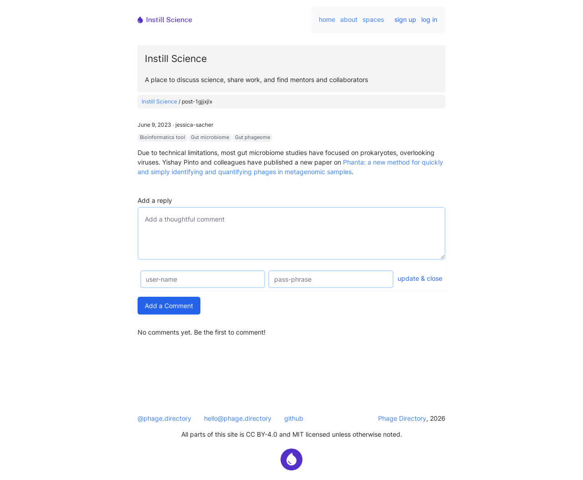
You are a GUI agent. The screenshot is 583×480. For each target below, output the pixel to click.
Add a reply (155, 200)
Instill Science (159, 101)
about (349, 19)
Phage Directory (402, 418)
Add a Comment (169, 306)
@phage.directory (164, 418)
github (293, 418)
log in (429, 19)
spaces (373, 19)
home (327, 19)
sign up (405, 19)
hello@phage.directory (237, 418)
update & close (420, 278)
